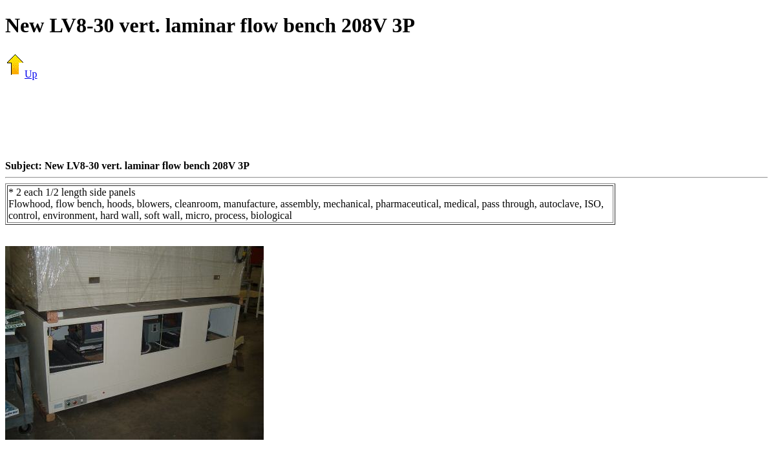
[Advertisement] (386, 119)
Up (21, 73)
